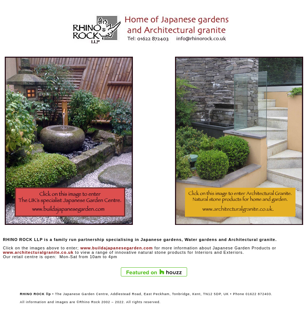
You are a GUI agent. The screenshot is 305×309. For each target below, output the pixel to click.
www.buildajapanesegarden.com (116, 248)
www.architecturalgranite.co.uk (38, 252)
